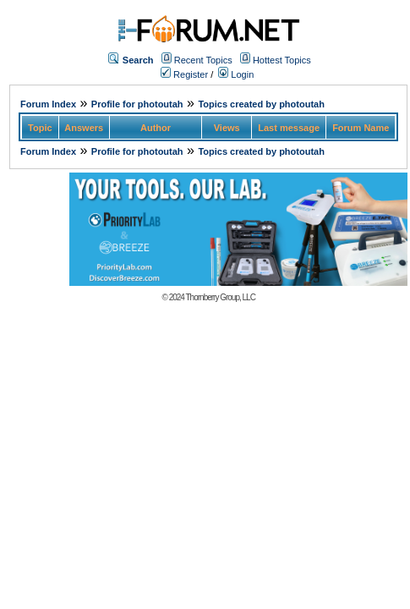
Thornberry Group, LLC (220, 297)
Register (184, 74)
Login (236, 74)
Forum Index (48, 104)
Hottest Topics (282, 60)
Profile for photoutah (137, 104)
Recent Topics (203, 60)
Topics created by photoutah (261, 104)
